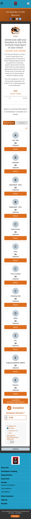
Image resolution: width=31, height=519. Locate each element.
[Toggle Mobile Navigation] (1, 3)
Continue (16, 449)
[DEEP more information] (15, 313)
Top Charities (5, 492)
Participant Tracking (9, 471)
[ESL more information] (15, 335)
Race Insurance (7, 496)
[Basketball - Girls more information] (15, 202)
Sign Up (4, 500)
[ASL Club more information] (15, 135)
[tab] (9, 123)
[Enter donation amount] (17, 417)
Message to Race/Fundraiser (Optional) (12, 437)
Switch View (22, 128)
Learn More (18, 513)
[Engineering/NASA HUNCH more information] (15, 357)
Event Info (5, 479)
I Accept (15, 516)
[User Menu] (28, 3)
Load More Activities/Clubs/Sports (15, 401)
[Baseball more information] (15, 157)
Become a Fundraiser (8, 485)
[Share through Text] (20, 19)
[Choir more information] (15, 246)
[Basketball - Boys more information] (15, 180)
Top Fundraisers (6, 488)
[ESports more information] (15, 380)
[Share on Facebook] (10, 19)
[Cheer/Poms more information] (15, 224)
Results (4, 504)
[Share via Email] (17, 19)
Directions (16, 15)
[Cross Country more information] (15, 268)
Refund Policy (6, 475)
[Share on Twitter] (14, 19)
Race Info (5, 468)
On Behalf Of (11, 426)
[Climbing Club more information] (15, 291)
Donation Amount (15, 413)
